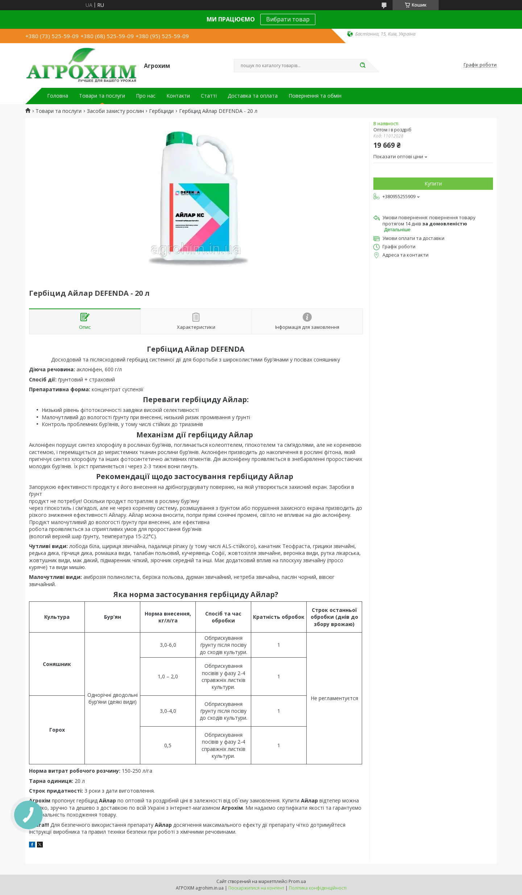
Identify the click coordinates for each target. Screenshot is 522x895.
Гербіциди (161, 111)
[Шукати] (362, 65)
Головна (57, 95)
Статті (209, 95)
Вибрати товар (288, 19)
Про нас (146, 95)
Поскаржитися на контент (256, 888)
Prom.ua (297, 881)
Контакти (178, 95)
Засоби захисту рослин (115, 111)
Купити (433, 183)
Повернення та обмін (315, 95)
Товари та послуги (102, 95)
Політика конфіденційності (318, 888)
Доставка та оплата (253, 95)
